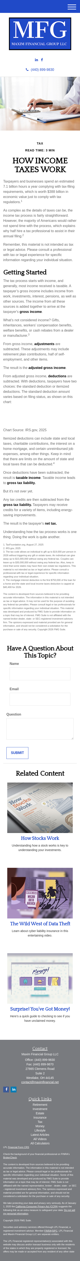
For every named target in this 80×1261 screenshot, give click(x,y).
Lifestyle (40, 1130)
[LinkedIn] (36, 60)
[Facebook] (42, 60)
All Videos (40, 1139)
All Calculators (40, 1143)
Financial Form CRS (18, 1147)
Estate (40, 1113)
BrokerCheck (10, 1157)
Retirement (40, 1104)
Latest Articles (40, 1134)
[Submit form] (17, 753)
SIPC (55, 1230)
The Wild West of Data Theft (40, 924)
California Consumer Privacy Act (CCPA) (37, 1206)
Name (14, 664)
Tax (40, 1122)
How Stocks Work (40, 838)
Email (14, 689)
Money (39, 1126)
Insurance (40, 1117)
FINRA (47, 1230)
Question (13, 714)
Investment (40, 1109)
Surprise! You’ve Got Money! (40, 1009)
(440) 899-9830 (40, 70)
